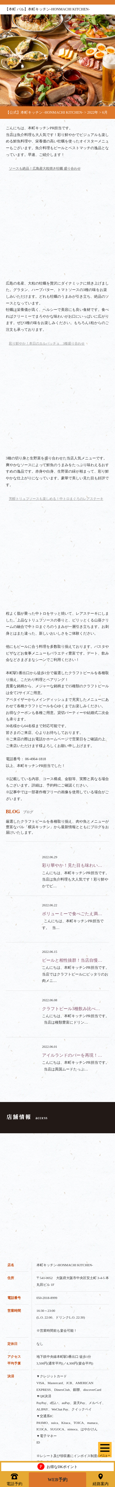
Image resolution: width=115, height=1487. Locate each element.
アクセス (13, 1438)
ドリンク (13, 1347)
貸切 (9, 1386)
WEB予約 (57, 1479)
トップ (11, 1334)
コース (11, 1373)
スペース (13, 1399)
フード (11, 1360)
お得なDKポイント (57, 1465)
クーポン (13, 1412)
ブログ (11, 1425)
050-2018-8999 (46, 1019)
